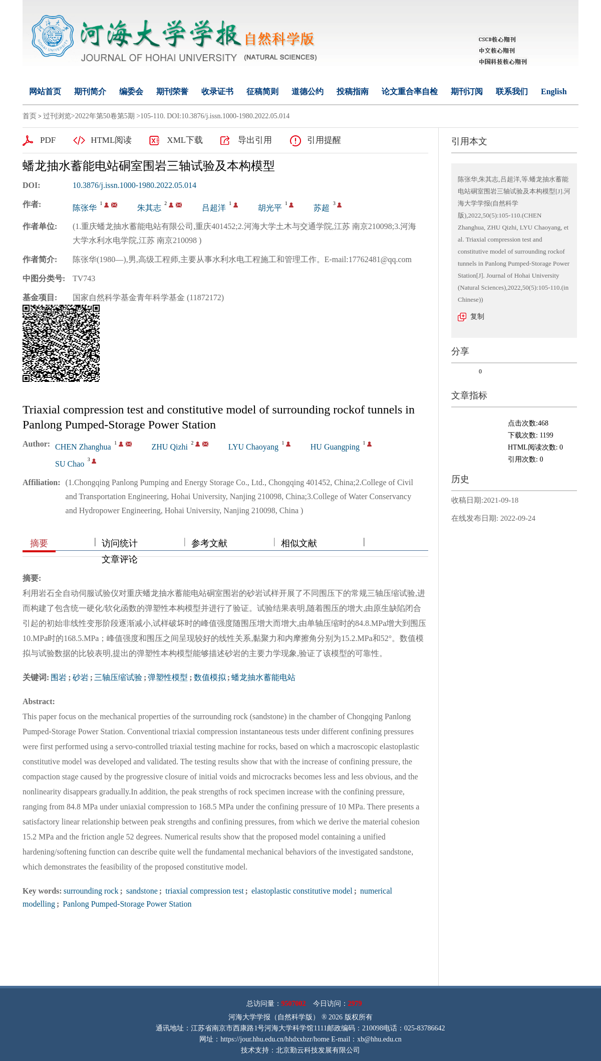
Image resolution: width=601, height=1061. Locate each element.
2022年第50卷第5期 (105, 116)
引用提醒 (324, 140)
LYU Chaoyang (253, 447)
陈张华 (85, 207)
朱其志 (149, 207)
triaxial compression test (203, 891)
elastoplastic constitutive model (301, 891)
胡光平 (270, 207)
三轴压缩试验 (118, 677)
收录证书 (217, 91)
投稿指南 (353, 91)
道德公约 (307, 91)
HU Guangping (335, 447)
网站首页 (45, 91)
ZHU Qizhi (170, 447)
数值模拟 (210, 677)
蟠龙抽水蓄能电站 (263, 677)
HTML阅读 (111, 140)
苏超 (322, 207)
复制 (477, 316)
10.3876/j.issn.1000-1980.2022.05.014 (134, 185)
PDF (48, 140)
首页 (30, 116)
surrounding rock (91, 891)
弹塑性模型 (168, 677)
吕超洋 (214, 207)
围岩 (59, 677)
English (554, 91)
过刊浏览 (57, 116)
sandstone (141, 891)
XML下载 (185, 140)
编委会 (131, 91)
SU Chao (69, 464)
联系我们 (512, 91)
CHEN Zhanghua (83, 447)
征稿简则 (262, 91)
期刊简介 (90, 91)
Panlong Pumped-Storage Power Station (126, 904)
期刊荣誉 (172, 91)
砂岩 (81, 677)
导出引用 (255, 140)
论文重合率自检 (410, 91)
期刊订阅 (467, 91)
